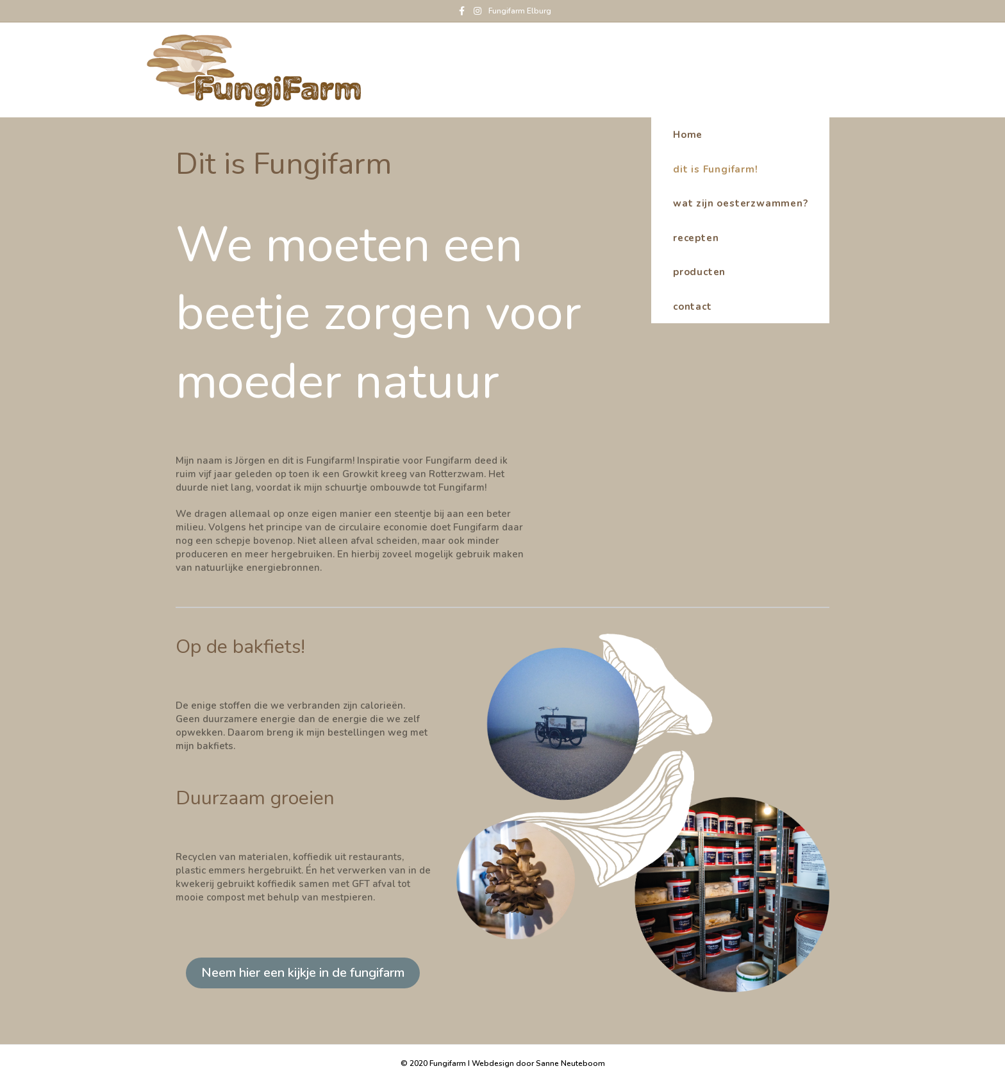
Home (836, 69)
